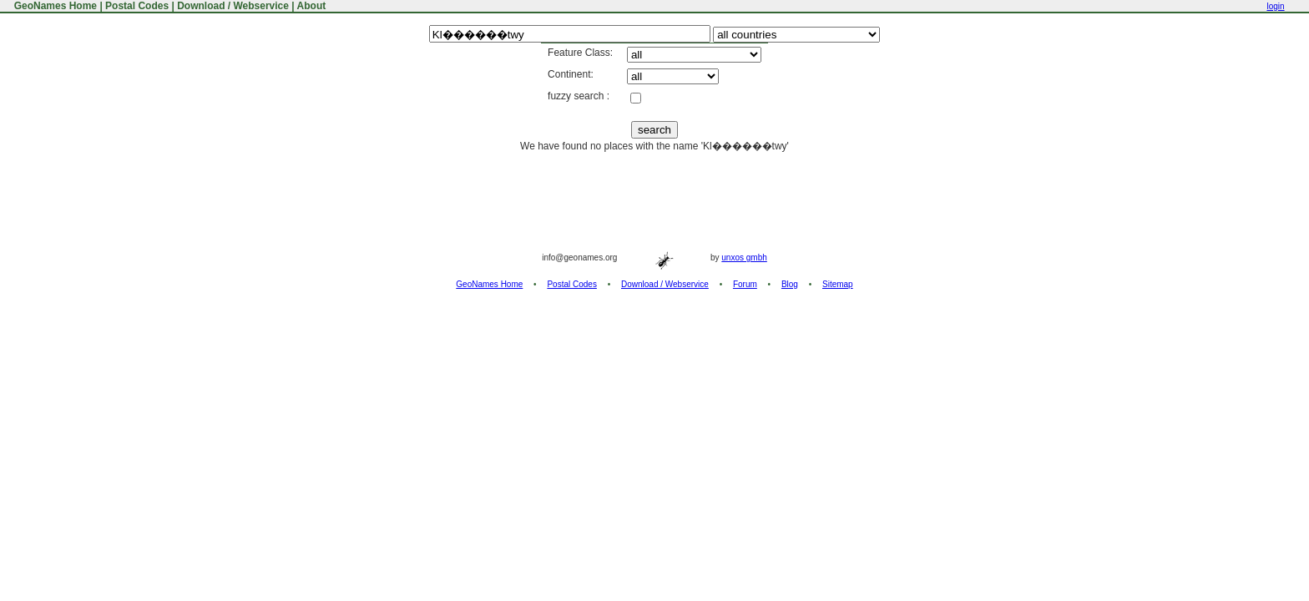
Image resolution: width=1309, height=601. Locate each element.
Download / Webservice (233, 6)
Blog (789, 284)
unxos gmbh (743, 257)
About (311, 6)
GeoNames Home (54, 6)
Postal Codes (137, 6)
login (1275, 6)
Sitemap (837, 284)
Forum (745, 284)
